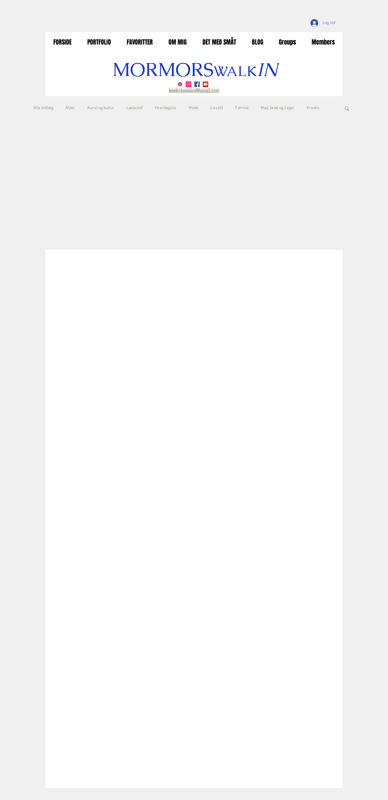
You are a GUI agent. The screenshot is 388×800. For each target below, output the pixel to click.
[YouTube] (205, 84)
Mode (193, 108)
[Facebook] (197, 84)
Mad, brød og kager (278, 108)
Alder (70, 108)
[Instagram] (188, 84)
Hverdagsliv (165, 108)
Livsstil (216, 108)
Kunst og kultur (100, 108)
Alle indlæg (43, 108)
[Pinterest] (180, 84)
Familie (242, 108)
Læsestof (134, 108)
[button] (347, 109)
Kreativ (313, 108)
